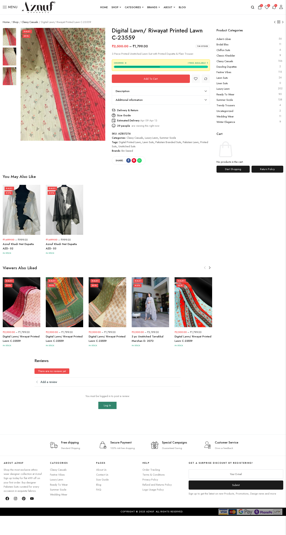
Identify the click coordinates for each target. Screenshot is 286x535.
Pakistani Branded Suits (168, 142)
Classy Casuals (30, 22)
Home (104, 7)
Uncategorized (225, 111)
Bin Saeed (127, 151)
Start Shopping (233, 169)
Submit (236, 485)
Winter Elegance (226, 122)
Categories (134, 7)
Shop (116, 7)
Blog (182, 7)
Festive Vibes (224, 72)
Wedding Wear (225, 116)
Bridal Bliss (223, 44)
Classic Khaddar (226, 55)
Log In (107, 405)
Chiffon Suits (223, 50)
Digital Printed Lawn (130, 142)
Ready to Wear (225, 94)
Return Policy (267, 169)
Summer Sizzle (225, 100)
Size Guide (124, 115)
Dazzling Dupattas (227, 67)
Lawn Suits (222, 78)
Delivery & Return (127, 110)
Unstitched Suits (127, 146)
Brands (153, 7)
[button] (209, 268)
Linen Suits (222, 83)
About (169, 7)
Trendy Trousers (226, 105)
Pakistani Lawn (191, 142)
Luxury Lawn (223, 89)
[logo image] (38, 7)
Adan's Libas (224, 39)
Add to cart (151, 79)
